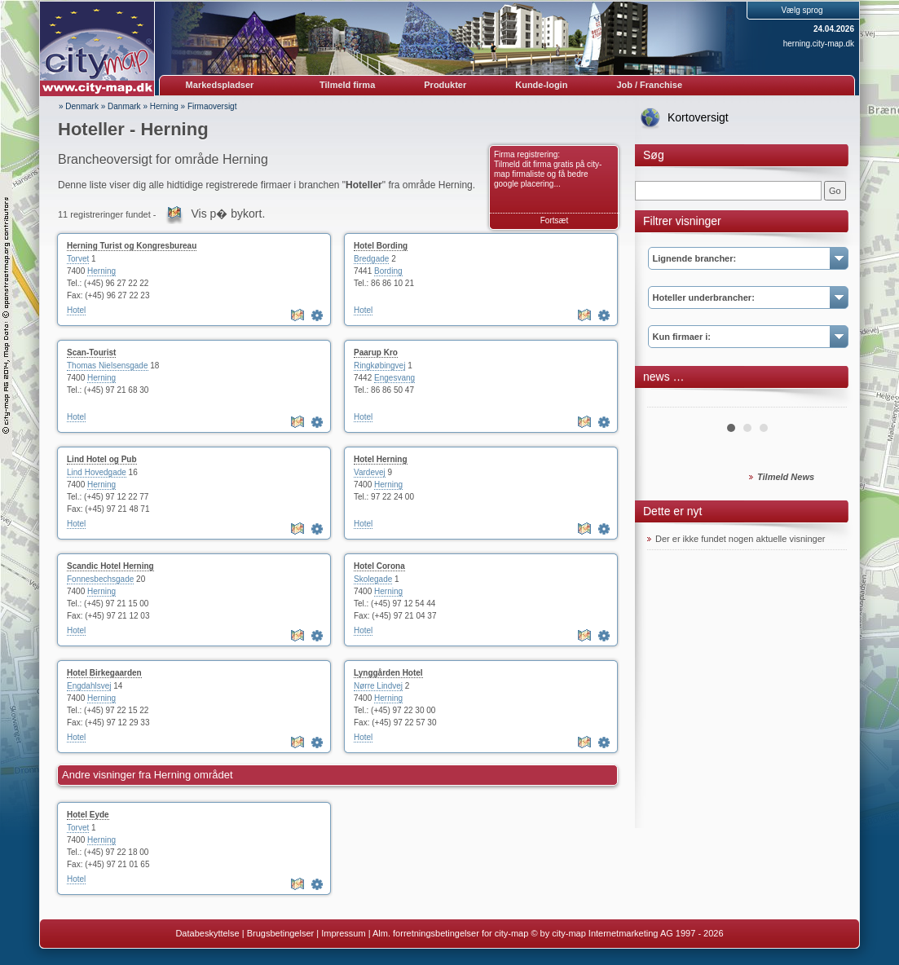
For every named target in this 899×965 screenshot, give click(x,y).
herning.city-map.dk (818, 43)
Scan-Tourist (91, 352)
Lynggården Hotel (388, 672)
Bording (388, 271)
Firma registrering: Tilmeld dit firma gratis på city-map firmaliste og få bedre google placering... (548, 169)
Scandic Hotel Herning (110, 566)
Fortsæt (554, 220)
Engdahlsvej (89, 685)
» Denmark (79, 106)
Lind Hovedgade (96, 472)
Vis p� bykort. (229, 213)
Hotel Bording (381, 245)
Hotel (76, 310)
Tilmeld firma (347, 85)
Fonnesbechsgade (100, 579)
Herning (164, 106)
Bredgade (371, 258)
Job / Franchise (649, 85)
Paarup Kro (376, 352)
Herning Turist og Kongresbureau (131, 245)
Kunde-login (541, 85)
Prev (668, 401)
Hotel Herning (381, 459)
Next (826, 401)
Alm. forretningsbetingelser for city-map (450, 933)
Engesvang (394, 377)
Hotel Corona (379, 566)
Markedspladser (220, 85)
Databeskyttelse (207, 933)
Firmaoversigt (212, 106)
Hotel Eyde (88, 814)
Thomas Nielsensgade (107, 365)
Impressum (343, 933)
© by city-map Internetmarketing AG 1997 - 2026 (627, 933)
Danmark (124, 106)
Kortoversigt (698, 117)
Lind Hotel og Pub (102, 459)
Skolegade (373, 579)
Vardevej (370, 472)
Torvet (78, 258)
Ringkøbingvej (379, 365)
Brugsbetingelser (281, 933)
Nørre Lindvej (378, 685)
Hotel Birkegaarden (104, 672)
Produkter (445, 85)
